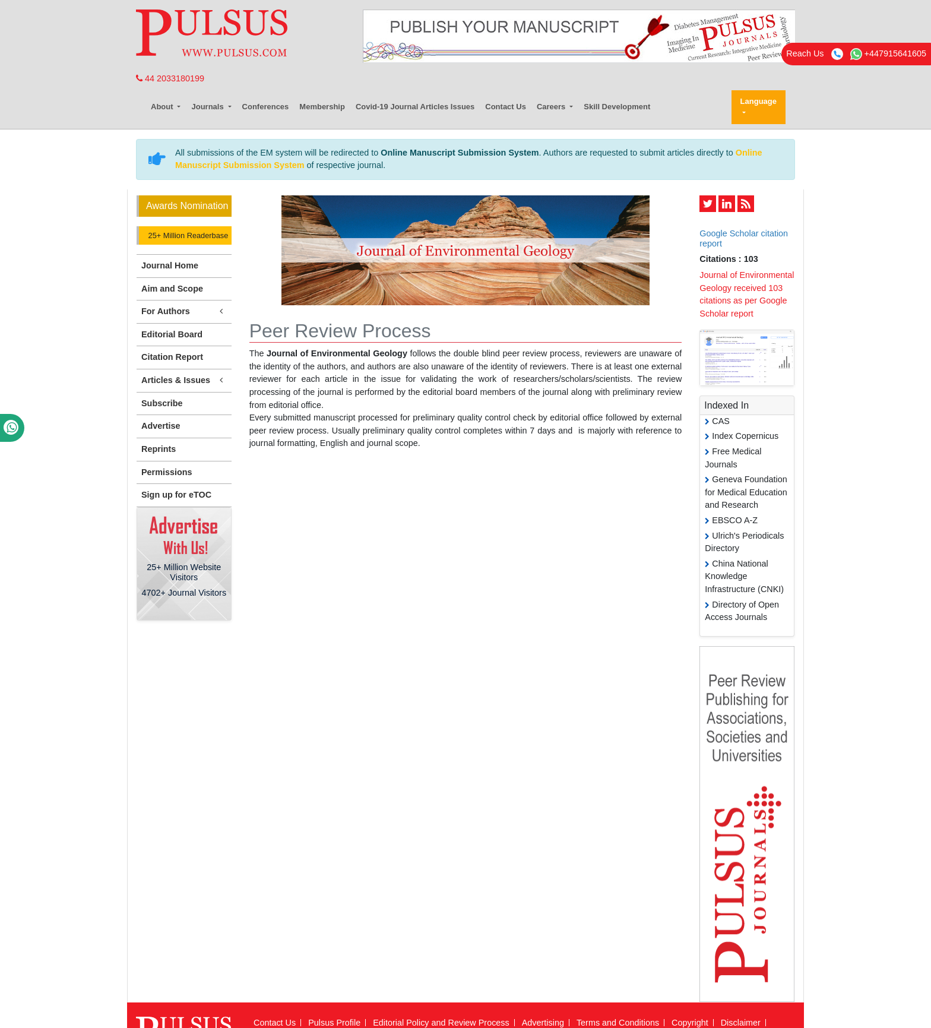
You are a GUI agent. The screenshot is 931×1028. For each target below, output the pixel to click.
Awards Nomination (187, 206)
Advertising (543, 1022)
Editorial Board (171, 334)
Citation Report (172, 357)
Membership (322, 106)
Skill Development (617, 106)
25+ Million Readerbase (187, 235)
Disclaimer (741, 1022)
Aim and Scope (172, 288)
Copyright (690, 1022)
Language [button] (758, 101)
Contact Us (505, 106)
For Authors (184, 311)
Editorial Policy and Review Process (441, 1022)
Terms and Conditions (618, 1022)
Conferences (265, 106)
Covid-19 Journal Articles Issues (415, 106)
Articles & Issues (184, 380)
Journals (208, 106)
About (163, 106)
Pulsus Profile (334, 1022)
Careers (552, 106)
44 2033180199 (170, 78)
